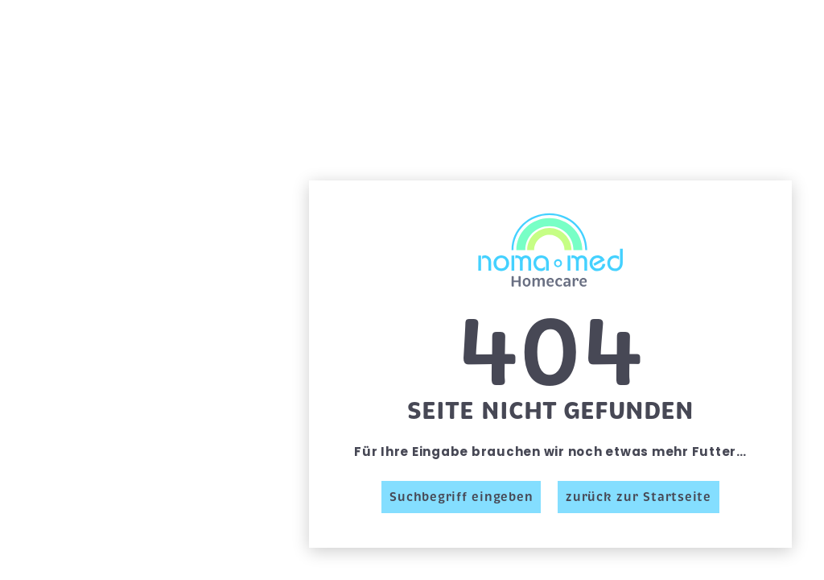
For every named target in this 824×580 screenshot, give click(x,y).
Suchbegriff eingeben (461, 497)
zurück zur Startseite (638, 497)
